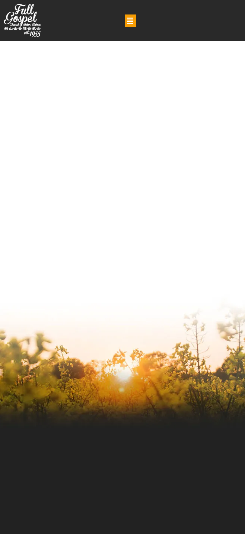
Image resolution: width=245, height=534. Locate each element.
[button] (130, 20)
